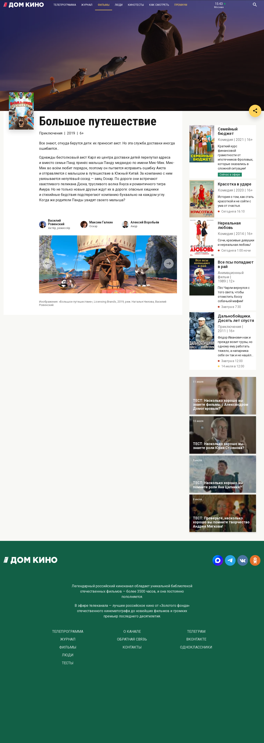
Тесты (67, 663)
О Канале (132, 632)
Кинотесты (136, 4)
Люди (119, 4)
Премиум (180, 4)
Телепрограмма (65, 4)
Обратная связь (132, 639)
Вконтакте (196, 639)
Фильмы (103, 4)
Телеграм (196, 632)
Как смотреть (159, 4)
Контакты (132, 647)
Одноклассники (196, 647)
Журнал (86, 4)
